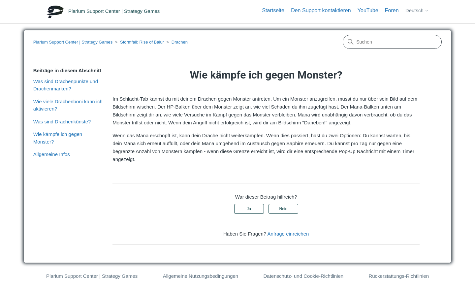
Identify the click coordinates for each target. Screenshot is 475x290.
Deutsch (417, 10)
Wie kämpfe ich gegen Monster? (57, 138)
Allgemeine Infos (51, 154)
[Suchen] (392, 41)
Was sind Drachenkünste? (62, 121)
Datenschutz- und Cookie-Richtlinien (303, 276)
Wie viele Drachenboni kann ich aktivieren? (68, 105)
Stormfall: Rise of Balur (142, 42)
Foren (392, 10)
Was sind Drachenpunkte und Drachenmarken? (65, 85)
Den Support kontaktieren (321, 10)
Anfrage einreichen (288, 234)
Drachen (180, 42)
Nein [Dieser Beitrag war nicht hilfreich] (283, 209)
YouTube (368, 10)
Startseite (273, 10)
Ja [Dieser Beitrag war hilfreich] (249, 209)
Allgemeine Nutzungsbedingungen (200, 276)
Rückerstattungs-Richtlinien (398, 276)
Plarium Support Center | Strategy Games (72, 42)
